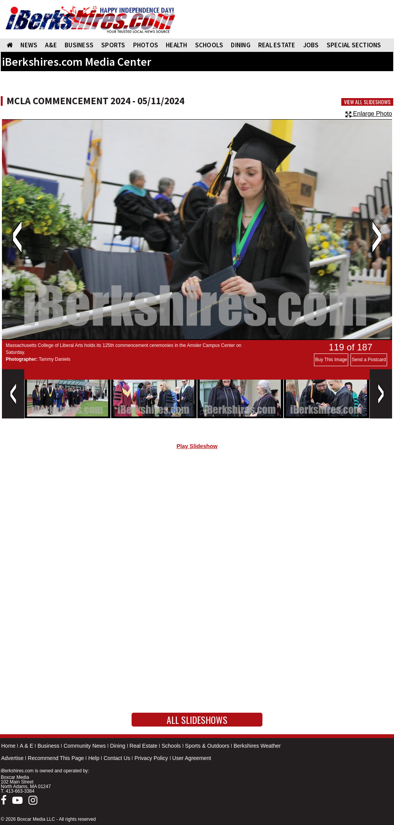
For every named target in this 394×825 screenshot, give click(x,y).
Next (376, 237)
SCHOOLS (209, 45)
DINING (240, 45)
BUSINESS (79, 45)
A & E (26, 746)
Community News (84, 746)
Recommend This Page (56, 758)
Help (93, 758)
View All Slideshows (367, 102)
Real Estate (143, 746)
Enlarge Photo (369, 113)
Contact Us (117, 758)
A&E (51, 45)
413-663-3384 (20, 791)
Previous (17, 237)
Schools (171, 746)
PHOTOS (146, 45)
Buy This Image (331, 359)
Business (48, 746)
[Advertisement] (197, 520)
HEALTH (176, 45)
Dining (117, 746)
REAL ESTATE (277, 45)
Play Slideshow (197, 446)
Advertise (12, 758)
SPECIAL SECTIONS (354, 45)
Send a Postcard (369, 359)
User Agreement (191, 758)
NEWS (28, 45)
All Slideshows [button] (197, 720)
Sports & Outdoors (207, 746)
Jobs (311, 45)
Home (8, 746)
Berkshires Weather (257, 746)
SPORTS (113, 45)
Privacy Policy (151, 758)
